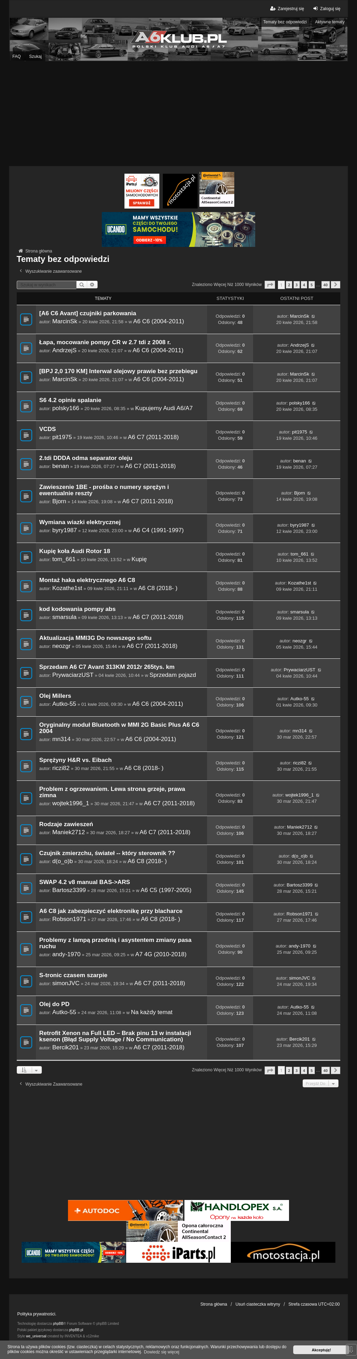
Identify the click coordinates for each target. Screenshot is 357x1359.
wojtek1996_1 (70, 803)
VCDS (47, 429)
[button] (270, 285)
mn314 (61, 739)
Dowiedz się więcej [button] (161, 1352)
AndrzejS (64, 350)
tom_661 (64, 559)
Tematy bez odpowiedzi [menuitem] (285, 22)
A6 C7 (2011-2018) (153, 437)
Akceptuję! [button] (321, 1350)
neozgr (61, 646)
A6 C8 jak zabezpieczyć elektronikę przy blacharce (111, 911)
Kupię (139, 559)
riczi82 (61, 768)
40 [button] (326, 284)
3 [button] (297, 284)
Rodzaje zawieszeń (66, 824)
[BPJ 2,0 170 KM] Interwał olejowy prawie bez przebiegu (118, 371)
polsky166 (65, 408)
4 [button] (304, 284)
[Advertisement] (178, 114)
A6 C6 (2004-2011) (158, 321)
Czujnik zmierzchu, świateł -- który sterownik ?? (107, 853)
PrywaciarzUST (72, 675)
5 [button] (312, 284)
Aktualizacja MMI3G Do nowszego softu (95, 638)
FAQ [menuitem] (17, 56)
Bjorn (59, 501)
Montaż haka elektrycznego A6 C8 (87, 580)
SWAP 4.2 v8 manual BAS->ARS (84, 882)
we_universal (36, 1336)
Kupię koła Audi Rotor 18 (74, 551)
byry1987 (64, 530)
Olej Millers (55, 696)
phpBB (58, 1324)
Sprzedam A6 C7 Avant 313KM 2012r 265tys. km (107, 667)
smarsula (64, 617)
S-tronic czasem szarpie (73, 975)
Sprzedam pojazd (173, 675)
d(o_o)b (62, 861)
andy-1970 (66, 954)
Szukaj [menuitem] (35, 56)
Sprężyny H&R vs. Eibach (75, 760)
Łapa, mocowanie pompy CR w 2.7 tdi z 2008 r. (105, 342)
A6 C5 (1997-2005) (165, 890)
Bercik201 (65, 1047)
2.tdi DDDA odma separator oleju (85, 458)
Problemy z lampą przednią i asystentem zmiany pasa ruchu (115, 943)
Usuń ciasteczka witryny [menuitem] (257, 1304)
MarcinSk (64, 321)
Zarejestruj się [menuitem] (286, 8)
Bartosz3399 (69, 890)
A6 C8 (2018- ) (157, 588)
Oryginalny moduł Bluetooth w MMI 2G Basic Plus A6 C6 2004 (119, 728)
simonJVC (65, 983)
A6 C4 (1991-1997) (158, 530)
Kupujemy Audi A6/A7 (164, 408)
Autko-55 (64, 704)
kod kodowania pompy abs (77, 609)
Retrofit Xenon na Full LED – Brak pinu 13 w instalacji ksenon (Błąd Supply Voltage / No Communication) (115, 1036)
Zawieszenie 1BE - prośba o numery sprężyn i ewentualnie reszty (104, 490)
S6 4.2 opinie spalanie (70, 400)
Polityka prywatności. (36, 1314)
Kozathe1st (67, 588)
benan (60, 466)
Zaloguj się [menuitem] (325, 8)
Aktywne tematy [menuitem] (330, 22)
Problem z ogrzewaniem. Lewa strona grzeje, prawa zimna (112, 792)
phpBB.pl (76, 1330)
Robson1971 (69, 919)
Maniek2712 (68, 832)
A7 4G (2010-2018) (161, 954)
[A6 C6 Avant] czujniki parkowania (87, 313)
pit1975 (62, 437)
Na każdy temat (152, 1012)
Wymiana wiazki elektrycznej (80, 522)
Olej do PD (54, 1004)
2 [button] (289, 284)
